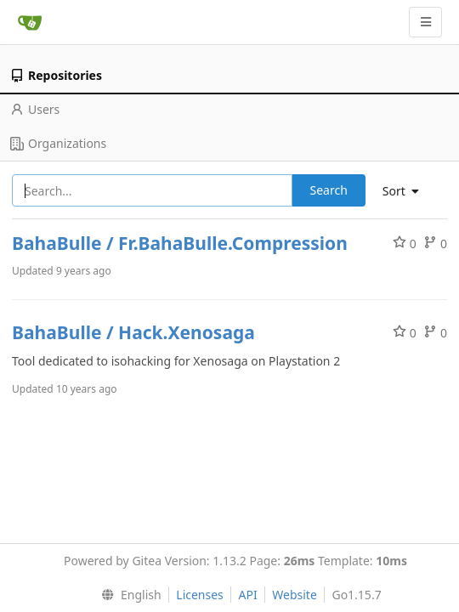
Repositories (56, 75)
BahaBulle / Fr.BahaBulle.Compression (180, 243)
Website (294, 594)
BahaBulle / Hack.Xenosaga (133, 332)
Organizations (58, 143)
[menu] (407, 191)
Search (329, 190)
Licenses (200, 594)
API (247, 594)
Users (35, 109)
